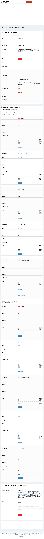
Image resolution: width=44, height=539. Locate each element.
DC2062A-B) (39, 508)
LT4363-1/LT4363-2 (26, 506)
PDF (20, 58)
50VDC (25, 495)
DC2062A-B (20, 121)
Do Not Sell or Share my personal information (29, 533)
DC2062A (19, 506)
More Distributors (21, 295)
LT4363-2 (34, 508)
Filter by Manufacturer (6, 34)
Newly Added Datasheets (7, 533)
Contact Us (22, 534)
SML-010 (19, 510)
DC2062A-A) (29, 508)
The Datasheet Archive (5, 2)
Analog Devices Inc (7, 112)
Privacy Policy (16, 533)
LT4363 (19, 508)
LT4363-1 (24, 508)
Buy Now (20, 147)
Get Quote (20, 371)
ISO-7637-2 (30, 492)
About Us (28, 534)
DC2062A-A (20, 310)
